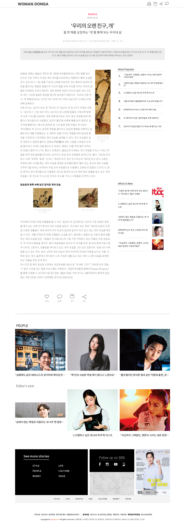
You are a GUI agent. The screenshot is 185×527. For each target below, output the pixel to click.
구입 (164, 492)
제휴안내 (116, 514)
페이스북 (100, 464)
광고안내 (44, 514)
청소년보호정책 (146, 514)
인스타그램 (107, 464)
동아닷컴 (86, 515)
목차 (148, 492)
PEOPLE (92, 14)
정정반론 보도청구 (73, 514)
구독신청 (37, 514)
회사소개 (93, 514)
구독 (156, 492)
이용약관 (123, 514)
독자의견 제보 (60, 514)
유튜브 (115, 464)
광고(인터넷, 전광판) (105, 514)
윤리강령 (52, 514)
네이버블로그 (124, 464)
